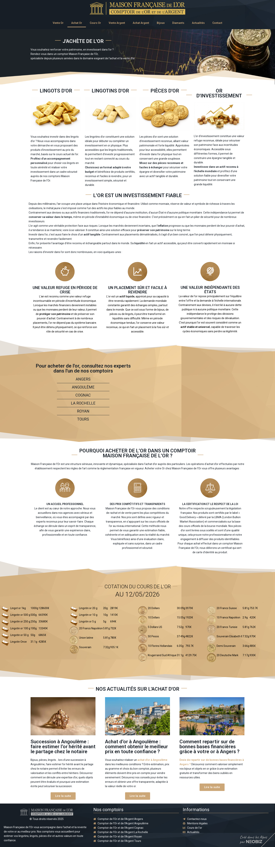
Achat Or (76, 22)
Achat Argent (141, 22)
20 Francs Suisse (227, 608)
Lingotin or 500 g (20, 614)
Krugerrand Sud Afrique (162, 655)
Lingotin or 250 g (20, 621)
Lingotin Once (18, 641)
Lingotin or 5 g (87, 621)
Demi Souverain (226, 645)
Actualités (198, 22)
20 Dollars (154, 608)
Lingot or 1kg (18, 608)
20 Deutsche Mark (227, 655)
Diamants (178, 22)
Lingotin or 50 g (19, 635)
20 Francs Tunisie (227, 627)
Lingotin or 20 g (88, 608)
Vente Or (58, 22)
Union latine (86, 637)
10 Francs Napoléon (228, 617)
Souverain (85, 647)
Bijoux (161, 22)
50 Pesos (153, 636)
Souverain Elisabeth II (229, 636)
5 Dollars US (155, 627)
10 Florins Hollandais (160, 645)
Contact (217, 22)
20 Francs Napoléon (91, 628)
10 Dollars (154, 617)
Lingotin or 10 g (88, 614)
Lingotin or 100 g (20, 628)
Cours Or (95, 22)
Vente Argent (117, 22)
